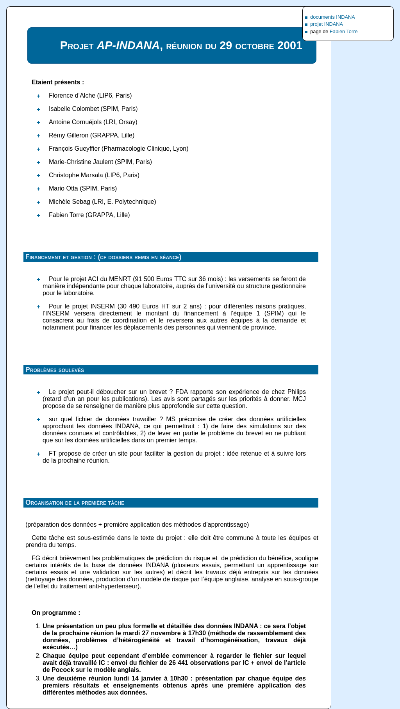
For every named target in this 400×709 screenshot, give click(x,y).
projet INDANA (326, 24)
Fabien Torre (344, 31)
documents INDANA (332, 17)
